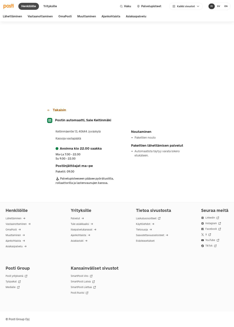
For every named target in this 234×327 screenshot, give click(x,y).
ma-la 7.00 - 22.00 (68, 154)
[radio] (211, 6)
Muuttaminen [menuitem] (86, 16)
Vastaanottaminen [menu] (40, 16)
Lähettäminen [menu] (12, 16)
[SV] (218, 6)
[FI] (211, 6)
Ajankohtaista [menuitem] (111, 16)
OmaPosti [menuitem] (65, 16)
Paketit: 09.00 (65, 171)
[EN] (226, 6)
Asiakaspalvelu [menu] (136, 16)
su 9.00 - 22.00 (65, 158)
